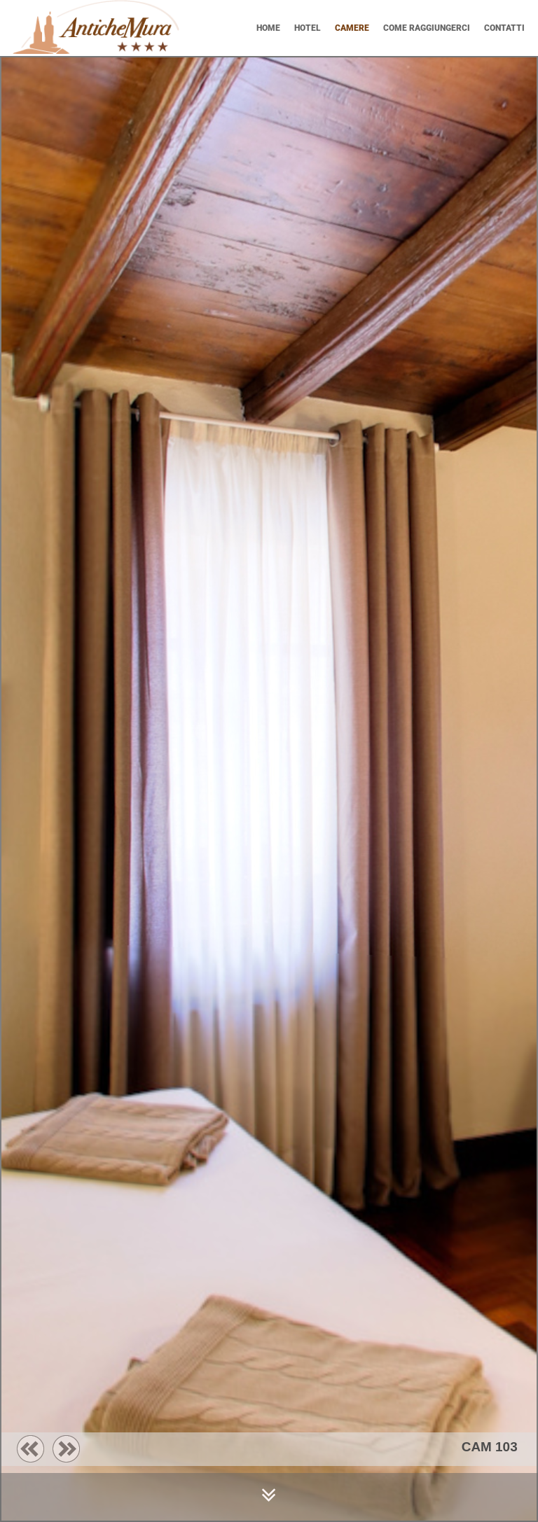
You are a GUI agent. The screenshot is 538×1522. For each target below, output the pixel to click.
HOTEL (307, 28)
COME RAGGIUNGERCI (426, 28)
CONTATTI (504, 28)
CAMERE (352, 28)
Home (268, 28)
